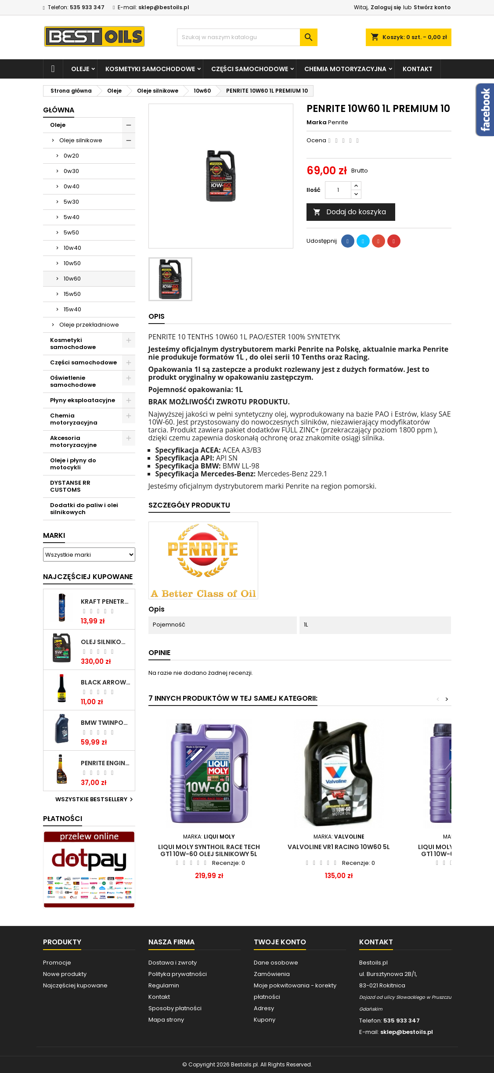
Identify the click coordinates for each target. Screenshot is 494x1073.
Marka (316, 122)
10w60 (72, 278)
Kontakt (418, 69)
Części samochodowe (249, 69)
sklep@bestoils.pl (163, 7)
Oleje (80, 69)
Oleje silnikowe (80, 140)
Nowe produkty (65, 974)
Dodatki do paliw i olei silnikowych (84, 508)
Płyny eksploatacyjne (82, 400)
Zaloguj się (386, 7)
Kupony (264, 1019)
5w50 (71, 232)
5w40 (71, 217)
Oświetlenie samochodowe (73, 381)
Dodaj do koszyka (349, 212)
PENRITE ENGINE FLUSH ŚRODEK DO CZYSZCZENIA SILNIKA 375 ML (106, 763)
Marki (54, 535)
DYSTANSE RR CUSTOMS (70, 486)
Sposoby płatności (175, 1008)
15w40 (72, 309)
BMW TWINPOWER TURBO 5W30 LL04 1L (106, 722)
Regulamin (163, 985)
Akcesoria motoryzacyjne (73, 441)
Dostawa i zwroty (172, 962)
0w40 (71, 186)
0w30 (71, 171)
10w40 (72, 248)
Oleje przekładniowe (89, 324)
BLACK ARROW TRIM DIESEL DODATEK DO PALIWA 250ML (106, 682)
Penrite (338, 122)
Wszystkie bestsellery (95, 799)
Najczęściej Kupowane (88, 577)
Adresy (264, 1008)
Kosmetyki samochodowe (150, 69)
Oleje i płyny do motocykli (73, 464)
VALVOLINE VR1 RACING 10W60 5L (339, 847)
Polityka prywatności (177, 974)
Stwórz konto (432, 7)
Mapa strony (166, 1019)
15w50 (72, 294)
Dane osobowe (276, 962)
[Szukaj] (247, 37)
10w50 (72, 263)
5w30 (71, 202)
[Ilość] (338, 190)
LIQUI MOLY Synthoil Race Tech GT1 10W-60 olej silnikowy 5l (209, 850)
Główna (58, 110)
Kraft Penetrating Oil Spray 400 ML (106, 601)
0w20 (71, 155)
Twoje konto (280, 942)
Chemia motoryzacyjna (345, 69)
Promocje (57, 962)
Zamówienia (272, 974)
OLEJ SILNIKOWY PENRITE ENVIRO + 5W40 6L (106, 641)
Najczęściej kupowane (75, 985)
